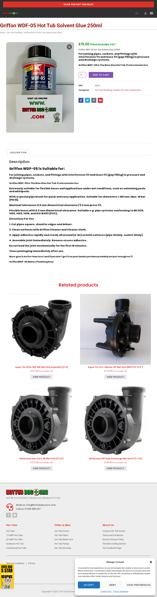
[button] (150, 562)
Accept (89, 585)
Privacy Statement (120, 591)
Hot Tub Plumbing (14, 32)
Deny (112, 585)
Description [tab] (18, 152)
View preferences (139, 585)
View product (41, 376)
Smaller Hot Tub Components (127, 90)
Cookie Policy (106, 591)
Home (2, 32)
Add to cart (101, 74)
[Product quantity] (82, 75)
